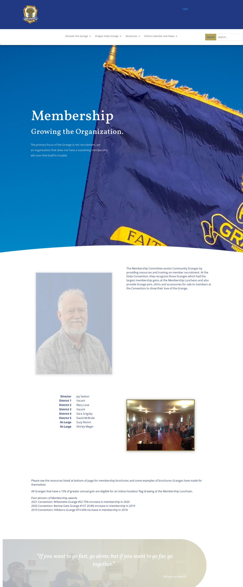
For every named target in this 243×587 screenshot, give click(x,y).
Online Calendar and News (159, 36)
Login (185, 8)
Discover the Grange (76, 36)
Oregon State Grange (107, 36)
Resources (131, 36)
